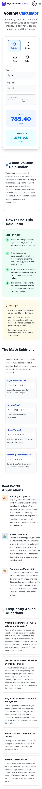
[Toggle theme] (34, 3)
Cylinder (14, 45)
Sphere (28, 45)
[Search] (28, 4)
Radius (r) (10, 70)
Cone (15, 58)
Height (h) (10, 83)
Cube (27, 58)
